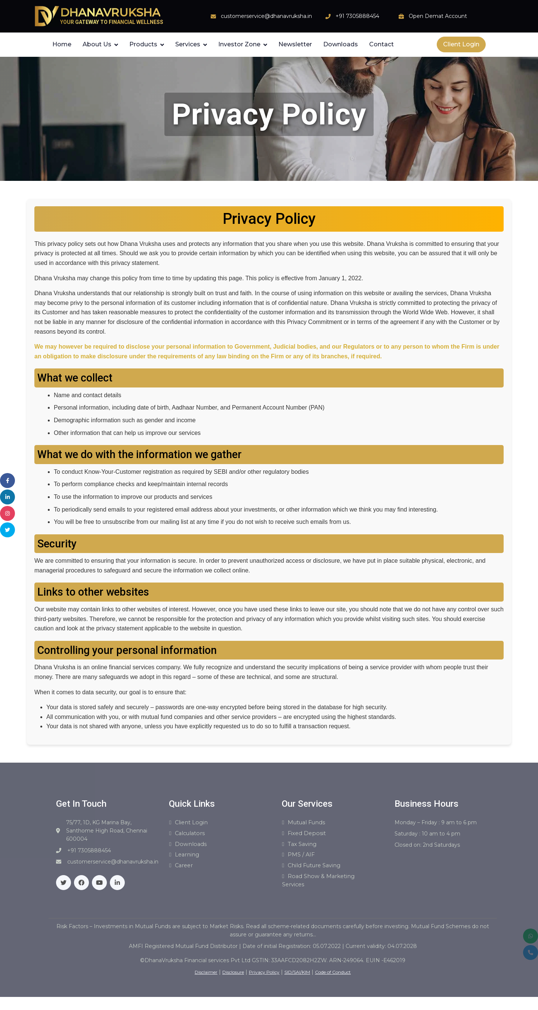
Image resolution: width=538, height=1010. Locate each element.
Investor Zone (239, 44)
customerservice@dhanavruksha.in (261, 16)
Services (187, 44)
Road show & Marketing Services (321, 885)
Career (185, 869)
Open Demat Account (433, 16)
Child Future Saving (318, 869)
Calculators (192, 834)
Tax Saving (304, 846)
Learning (188, 857)
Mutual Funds (309, 823)
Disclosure (233, 977)
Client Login (461, 44)
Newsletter (295, 44)
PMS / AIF (302, 857)
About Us (97, 44)
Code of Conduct (333, 977)
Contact (381, 44)
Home (61, 44)
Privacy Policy (264, 977)
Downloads (340, 44)
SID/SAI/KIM (297, 977)
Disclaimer (206, 977)
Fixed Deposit (308, 834)
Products (143, 44)
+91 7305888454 (352, 16)
